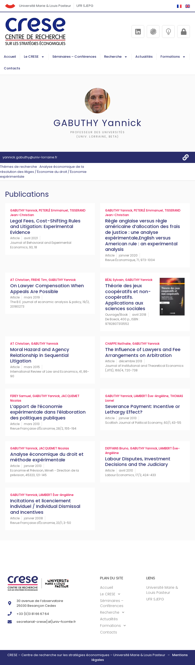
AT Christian (19, 280)
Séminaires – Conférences (74, 56)
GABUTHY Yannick (23, 210)
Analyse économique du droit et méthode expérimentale (47, 457)
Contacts (12, 68)
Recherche (115, 57)
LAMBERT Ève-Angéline (151, 396)
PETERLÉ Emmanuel (53, 210)
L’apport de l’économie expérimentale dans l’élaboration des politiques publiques (48, 412)
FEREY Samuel (20, 396)
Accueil (10, 56)
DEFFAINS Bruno (116, 448)
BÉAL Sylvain (114, 280)
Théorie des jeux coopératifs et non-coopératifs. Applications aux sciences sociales (128, 297)
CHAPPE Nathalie (118, 343)
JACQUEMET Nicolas (54, 448)
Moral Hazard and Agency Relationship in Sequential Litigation (39, 355)
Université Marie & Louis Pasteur (45, 5)
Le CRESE (34, 57)
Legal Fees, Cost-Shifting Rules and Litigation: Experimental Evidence (45, 226)
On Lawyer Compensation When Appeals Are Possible (47, 288)
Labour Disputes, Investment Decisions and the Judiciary (137, 462)
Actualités (144, 56)
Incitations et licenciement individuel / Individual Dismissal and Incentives (45, 506)
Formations (173, 57)
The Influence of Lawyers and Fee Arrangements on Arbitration (143, 352)
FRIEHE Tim (39, 280)
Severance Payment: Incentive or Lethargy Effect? (142, 409)
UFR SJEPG (84, 5)
